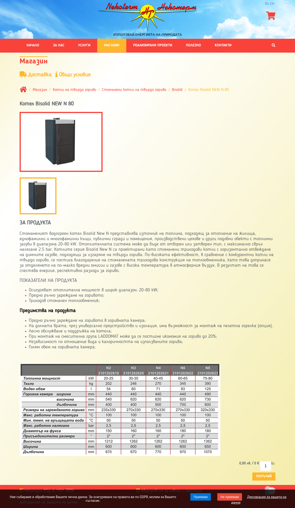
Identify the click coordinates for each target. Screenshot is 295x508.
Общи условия (73, 75)
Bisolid (177, 90)
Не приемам (230, 497)
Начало (33, 45)
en (272, 4)
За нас (58, 45)
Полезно (193, 45)
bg (267, 4)
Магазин (111, 45)
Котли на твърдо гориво (74, 90)
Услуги (84, 45)
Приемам (201, 497)
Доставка (35, 75)
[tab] (147, 311)
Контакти (223, 45)
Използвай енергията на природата (147, 34)
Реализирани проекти (152, 45)
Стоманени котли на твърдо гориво (134, 90)
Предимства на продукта (48, 310)
